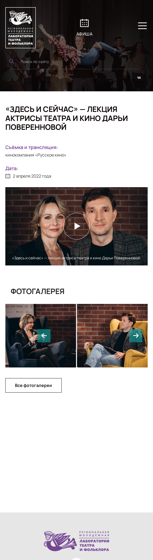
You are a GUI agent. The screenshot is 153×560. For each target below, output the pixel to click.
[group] (112, 335)
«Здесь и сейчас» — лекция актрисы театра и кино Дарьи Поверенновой (76, 257)
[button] (43, 335)
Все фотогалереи (33, 385)
